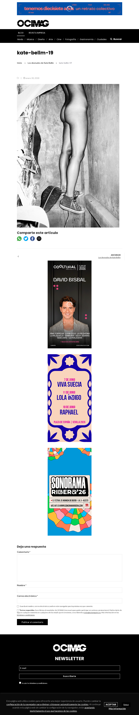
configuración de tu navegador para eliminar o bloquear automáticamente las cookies (47, 704)
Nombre (21, 585)
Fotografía (70, 39)
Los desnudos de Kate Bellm (109, 257)
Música (30, 39)
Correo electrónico (27, 596)
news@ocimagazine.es (92, 612)
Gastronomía (86, 39)
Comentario (23, 552)
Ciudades (102, 39)
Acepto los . (33, 683)
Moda (20, 39)
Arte (51, 39)
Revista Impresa (37, 32)
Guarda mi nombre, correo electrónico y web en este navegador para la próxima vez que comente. (56, 606)
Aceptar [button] (111, 704)
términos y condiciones (26, 615)
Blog (21, 32)
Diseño (41, 39)
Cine (59, 39)
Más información (117, 708)
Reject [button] (126, 704)
